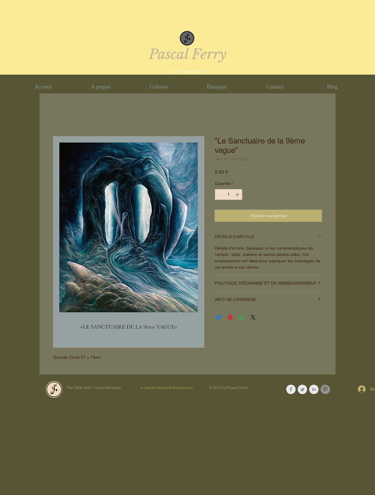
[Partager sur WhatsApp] (241, 317)
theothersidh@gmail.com (172, 388)
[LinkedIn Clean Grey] (314, 389)
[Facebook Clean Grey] (291, 389)
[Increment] (238, 194)
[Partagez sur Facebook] (218, 317)
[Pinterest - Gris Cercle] (325, 389)
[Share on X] (253, 317)
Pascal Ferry (187, 54)
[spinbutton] (228, 194)
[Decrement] (219, 194)
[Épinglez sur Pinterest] (230, 317)
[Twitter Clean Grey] (302, 389)
